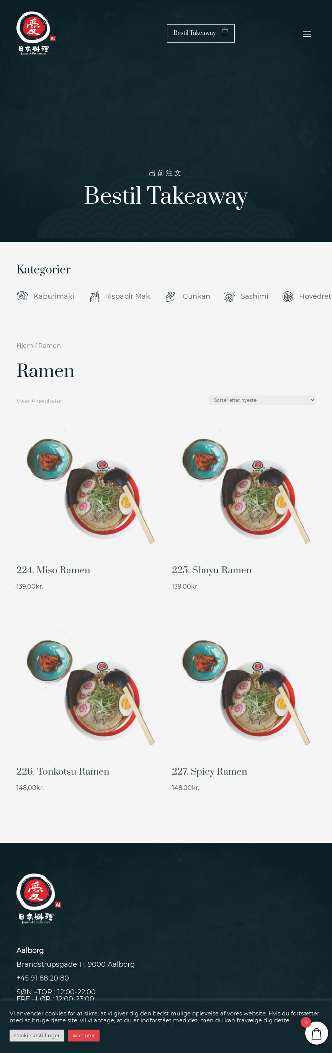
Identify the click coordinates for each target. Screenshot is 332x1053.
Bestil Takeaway (186, 33)
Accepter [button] (84, 1035)
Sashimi (254, 296)
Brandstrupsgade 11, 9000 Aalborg (75, 964)
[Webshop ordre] (262, 400)
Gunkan (196, 296)
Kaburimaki (54, 296)
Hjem (24, 345)
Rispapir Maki (128, 296)
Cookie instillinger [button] (37, 1035)
